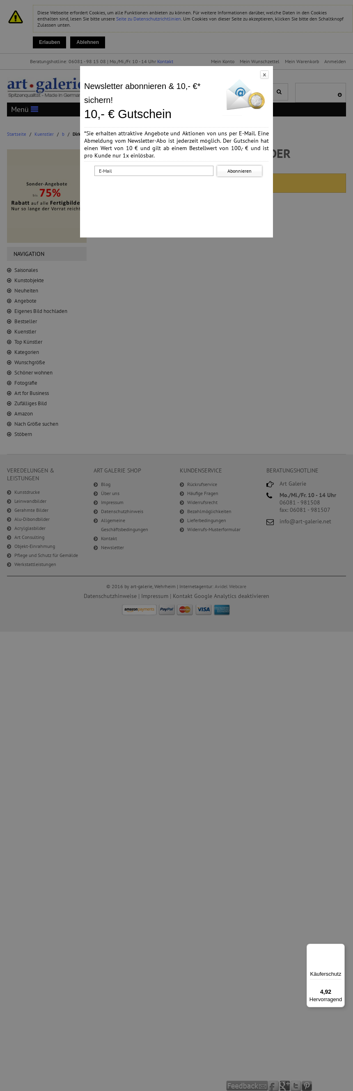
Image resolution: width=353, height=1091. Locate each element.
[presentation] (178, 194)
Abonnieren (239, 171)
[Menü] (340, 949)
